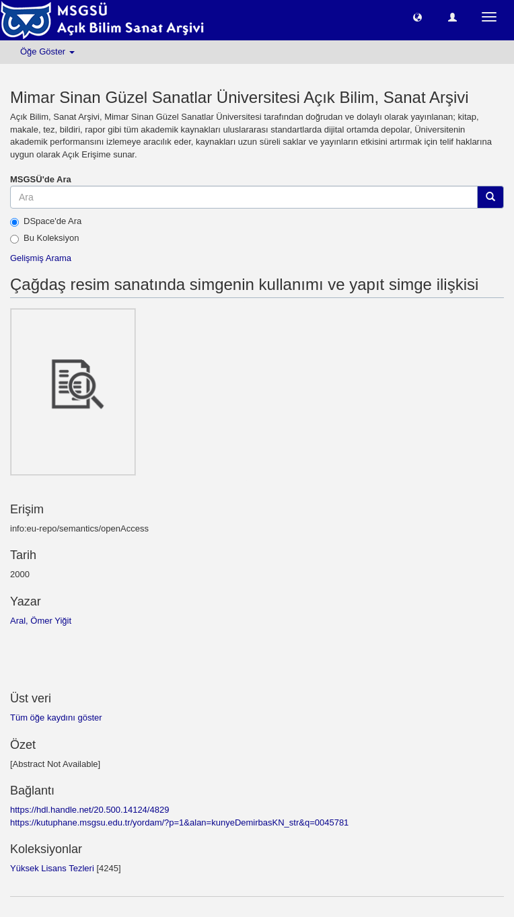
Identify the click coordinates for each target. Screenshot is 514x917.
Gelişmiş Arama (40, 258)
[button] (417, 16)
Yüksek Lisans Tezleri (52, 868)
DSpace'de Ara (45, 221)
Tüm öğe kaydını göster (56, 717)
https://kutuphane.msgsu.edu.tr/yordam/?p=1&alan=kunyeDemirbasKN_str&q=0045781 (179, 822)
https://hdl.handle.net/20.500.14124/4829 (89, 810)
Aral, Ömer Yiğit (40, 621)
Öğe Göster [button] (47, 51)
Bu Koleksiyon (44, 238)
